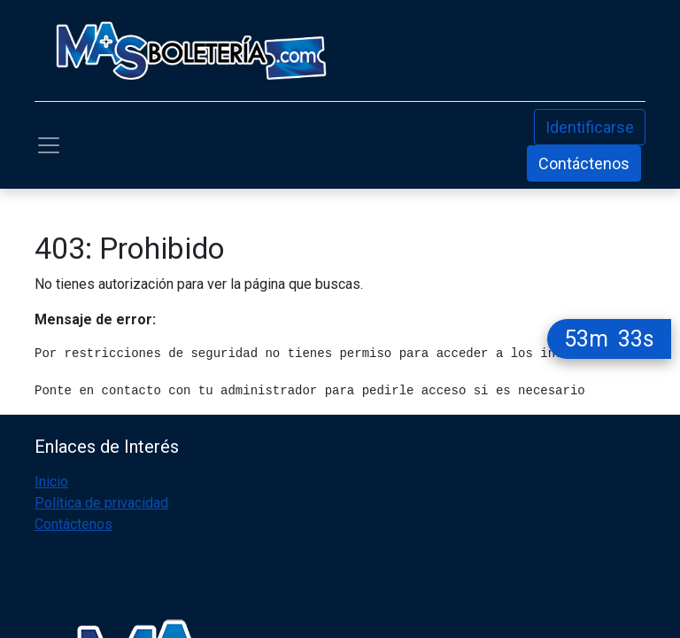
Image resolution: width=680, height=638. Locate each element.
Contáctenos (584, 163)
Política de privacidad (101, 502)
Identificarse (589, 127)
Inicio (51, 481)
